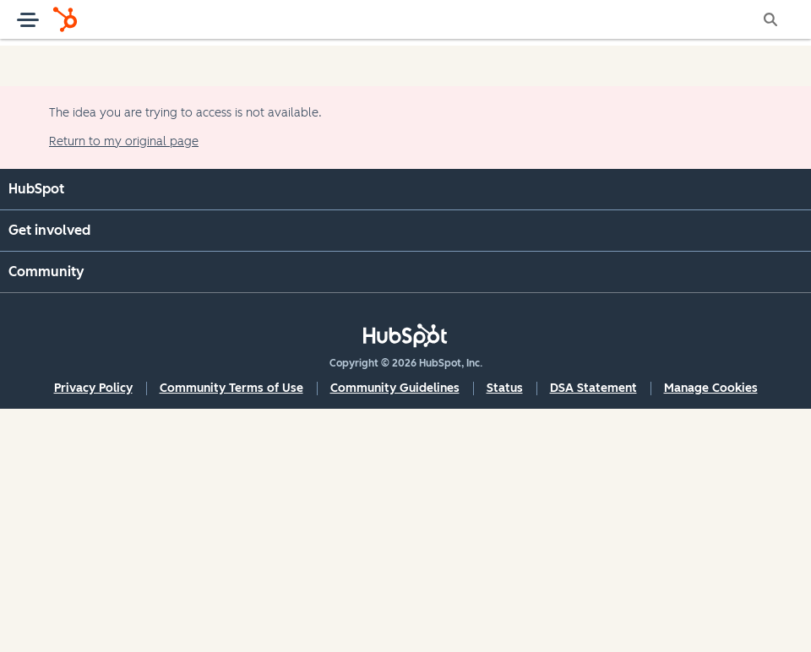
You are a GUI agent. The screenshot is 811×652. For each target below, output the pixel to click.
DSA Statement (593, 388)
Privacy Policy (93, 388)
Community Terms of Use (231, 388)
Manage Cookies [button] (711, 388)
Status (505, 388)
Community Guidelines (395, 388)
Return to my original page (124, 141)
